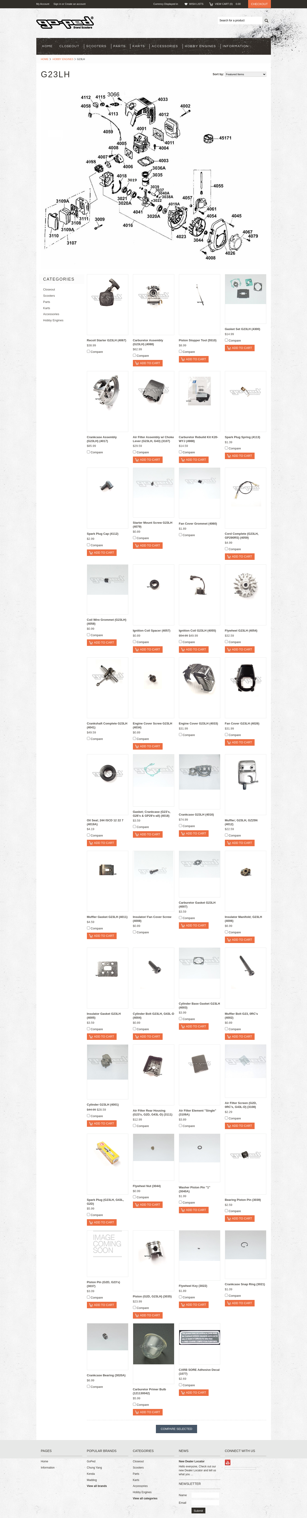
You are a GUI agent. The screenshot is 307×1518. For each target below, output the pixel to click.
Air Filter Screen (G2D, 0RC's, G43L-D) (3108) (241, 1105)
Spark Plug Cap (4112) (102, 533)
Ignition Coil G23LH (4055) (197, 630)
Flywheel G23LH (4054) (241, 630)
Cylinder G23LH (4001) (103, 1104)
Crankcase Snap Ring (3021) (245, 1284)
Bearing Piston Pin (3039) (243, 1200)
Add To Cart (150, 363)
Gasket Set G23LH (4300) (242, 329)
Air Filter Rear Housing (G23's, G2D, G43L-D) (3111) (152, 1112)
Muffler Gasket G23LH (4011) (107, 917)
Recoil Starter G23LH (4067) (106, 340)
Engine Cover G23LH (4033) (198, 723)
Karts (138, 46)
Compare (97, 352)
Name (183, 1495)
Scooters (96, 46)
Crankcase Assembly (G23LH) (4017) (102, 439)
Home (45, 59)
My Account (42, 4)
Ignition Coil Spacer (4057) (151, 630)
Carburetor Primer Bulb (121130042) (149, 1391)
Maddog (92, 1480)
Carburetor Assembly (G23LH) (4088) (148, 342)
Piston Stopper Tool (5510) (198, 340)
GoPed (91, 1461)
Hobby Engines (200, 46)
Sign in (57, 4)
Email (182, 1502)
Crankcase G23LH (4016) (196, 814)
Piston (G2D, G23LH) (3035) (152, 1296)
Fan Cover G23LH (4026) (242, 723)
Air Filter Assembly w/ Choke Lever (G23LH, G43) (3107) (153, 439)
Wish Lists (196, 4)
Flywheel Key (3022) (193, 1286)
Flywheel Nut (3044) (147, 1186)
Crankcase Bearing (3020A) (106, 1375)
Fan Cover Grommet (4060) (198, 523)
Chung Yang (94, 1467)
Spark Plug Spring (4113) (242, 437)
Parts (119, 46)
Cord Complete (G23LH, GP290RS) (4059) (242, 535)
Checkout (259, 4)
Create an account (75, 4)
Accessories (165, 46)
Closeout (69, 46)
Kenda (91, 1473)
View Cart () (229, 4)
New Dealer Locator (192, 1461)
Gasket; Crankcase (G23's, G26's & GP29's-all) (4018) (152, 813)
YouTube (228, 1462)
